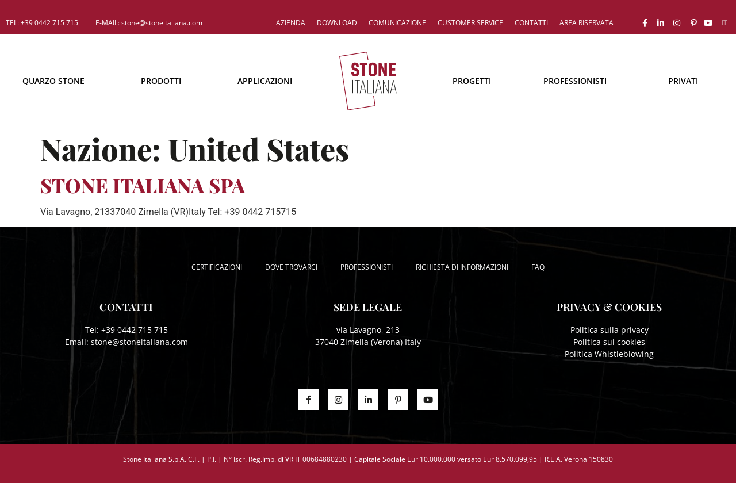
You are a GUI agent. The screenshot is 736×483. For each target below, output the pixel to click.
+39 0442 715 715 (134, 329)
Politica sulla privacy (609, 329)
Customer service (470, 23)
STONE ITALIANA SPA (142, 185)
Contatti (531, 23)
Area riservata (586, 23)
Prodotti (161, 80)
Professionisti (575, 80)
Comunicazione (397, 23)
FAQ (538, 267)
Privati (683, 80)
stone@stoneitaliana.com (139, 341)
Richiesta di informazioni (462, 267)
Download (337, 23)
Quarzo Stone (53, 80)
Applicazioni (264, 80)
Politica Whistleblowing (609, 353)
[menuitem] (724, 23)
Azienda (290, 23)
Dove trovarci (291, 267)
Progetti (472, 80)
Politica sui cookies (609, 341)
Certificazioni (216, 267)
